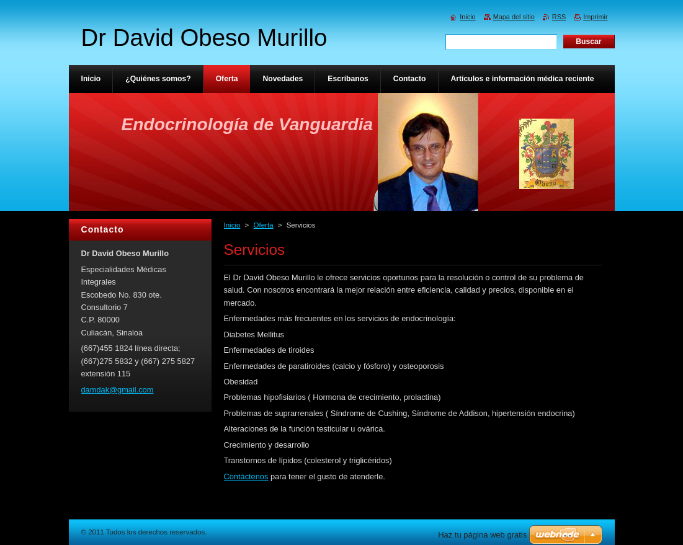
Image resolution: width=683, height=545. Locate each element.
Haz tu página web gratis (482, 534)
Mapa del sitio (514, 16)
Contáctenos (246, 476)
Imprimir (595, 16)
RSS (559, 16)
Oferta (264, 225)
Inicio (232, 225)
